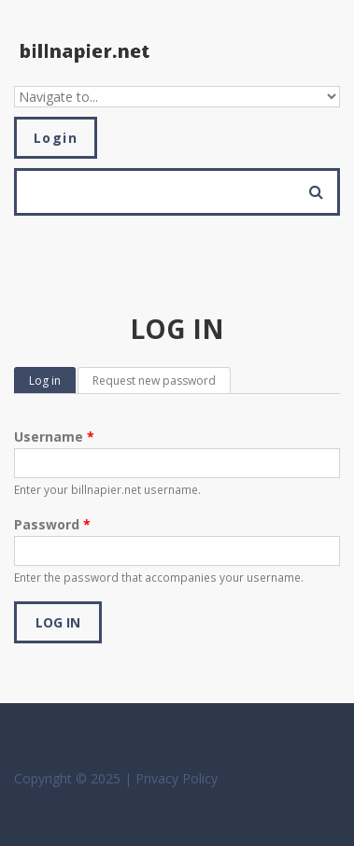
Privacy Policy (176, 778)
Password (52, 524)
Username (54, 436)
